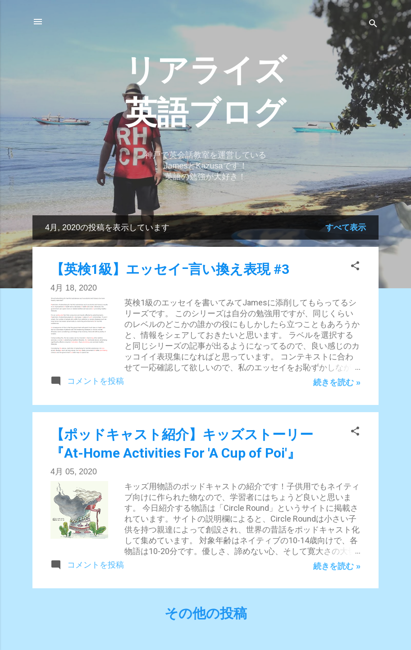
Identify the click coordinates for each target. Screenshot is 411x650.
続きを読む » (337, 382)
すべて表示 (345, 227)
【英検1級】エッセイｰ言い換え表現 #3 (169, 269)
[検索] (373, 24)
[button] (355, 267)
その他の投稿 (205, 613)
